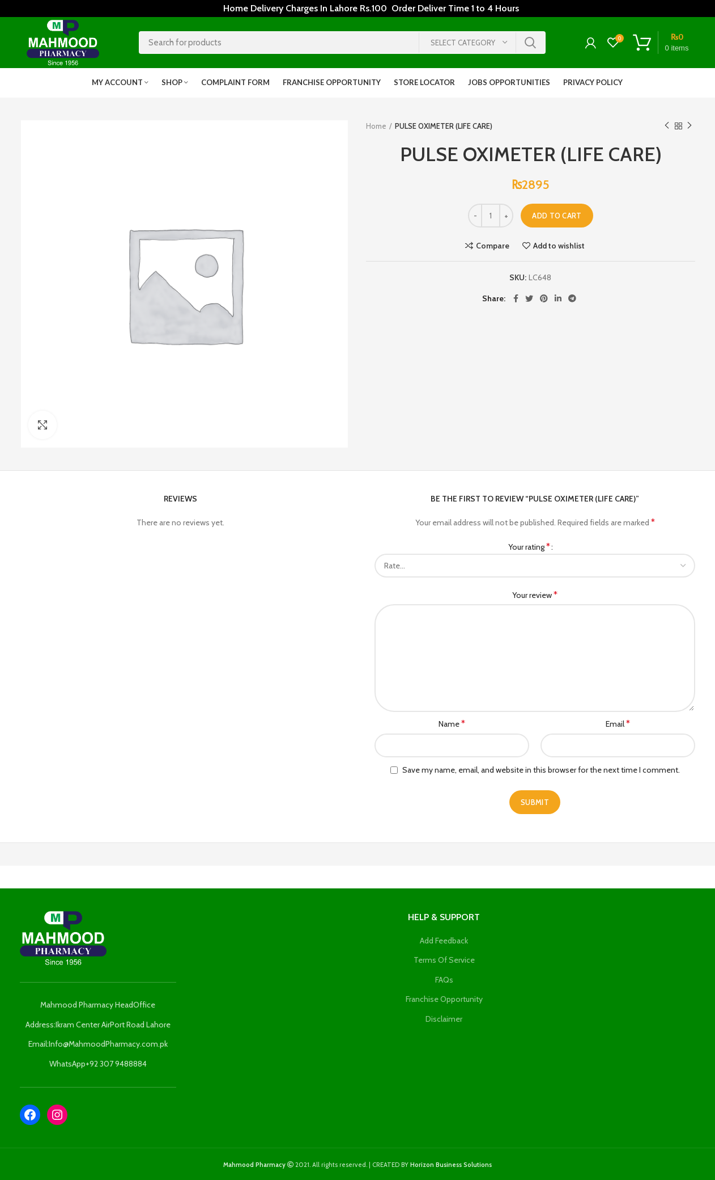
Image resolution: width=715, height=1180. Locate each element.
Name (452, 723)
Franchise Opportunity (444, 999)
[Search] (342, 42)
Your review (534, 594)
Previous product (666, 125)
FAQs (444, 980)
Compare (492, 246)
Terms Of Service (444, 960)
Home (376, 125)
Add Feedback (444, 940)
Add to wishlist (559, 246)
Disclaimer (443, 1019)
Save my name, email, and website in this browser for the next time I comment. (541, 770)
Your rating (529, 546)
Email (618, 723)
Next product (689, 125)
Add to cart (556, 215)
